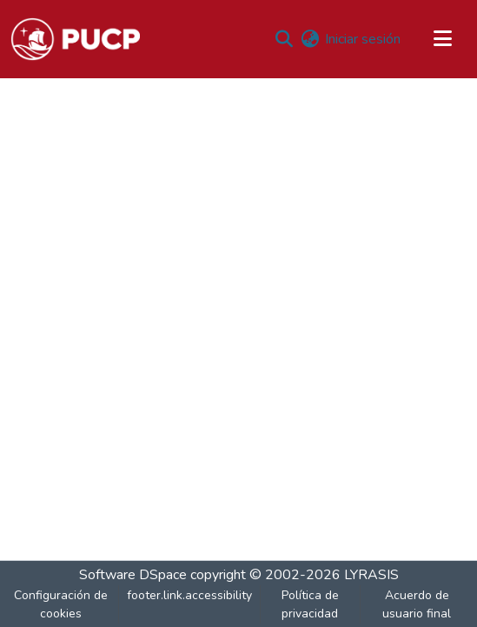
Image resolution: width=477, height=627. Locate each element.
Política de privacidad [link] (310, 604)
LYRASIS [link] (371, 574)
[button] (75, 39)
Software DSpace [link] (133, 574)
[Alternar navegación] (442, 39)
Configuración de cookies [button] (61, 604)
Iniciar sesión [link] (363, 39)
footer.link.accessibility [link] (189, 595)
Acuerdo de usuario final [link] (416, 604)
